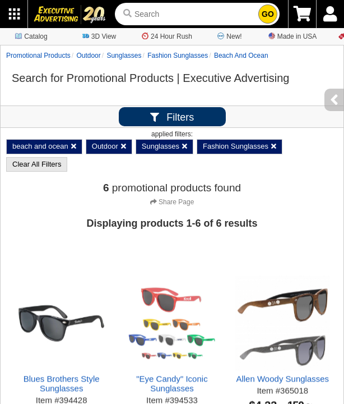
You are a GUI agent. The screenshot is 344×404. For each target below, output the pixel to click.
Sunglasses (123, 55)
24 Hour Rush (167, 36)
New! (229, 36)
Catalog (31, 36)
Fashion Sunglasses (177, 55)
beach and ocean (241, 55)
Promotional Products (38, 55)
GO (268, 14)
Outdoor (88, 55)
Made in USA (292, 36)
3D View (99, 36)
